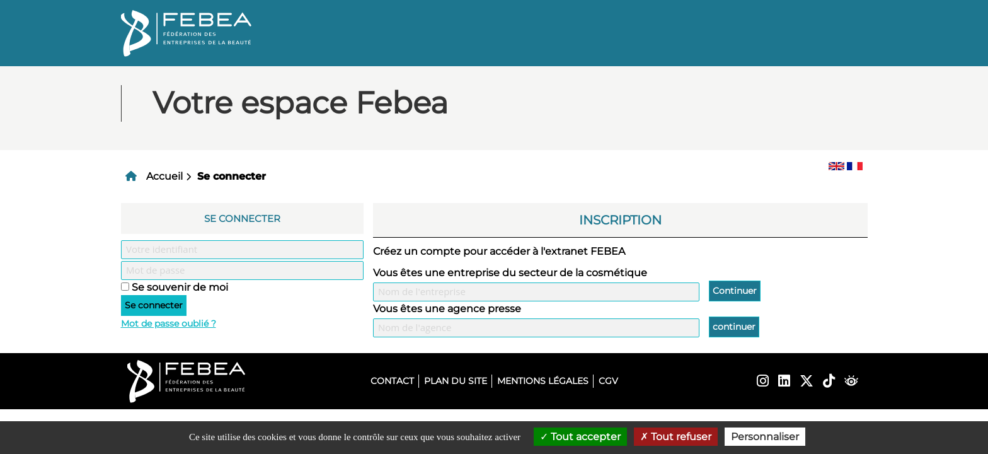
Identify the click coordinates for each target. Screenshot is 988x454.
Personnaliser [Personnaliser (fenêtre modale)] (765, 437)
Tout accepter (580, 437)
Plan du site (455, 381)
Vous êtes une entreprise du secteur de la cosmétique (510, 273)
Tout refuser (675, 437)
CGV (608, 381)
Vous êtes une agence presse (447, 309)
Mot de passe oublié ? (168, 323)
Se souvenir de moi (180, 287)
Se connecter (231, 176)
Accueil (164, 176)
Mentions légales (543, 381)
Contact (392, 381)
